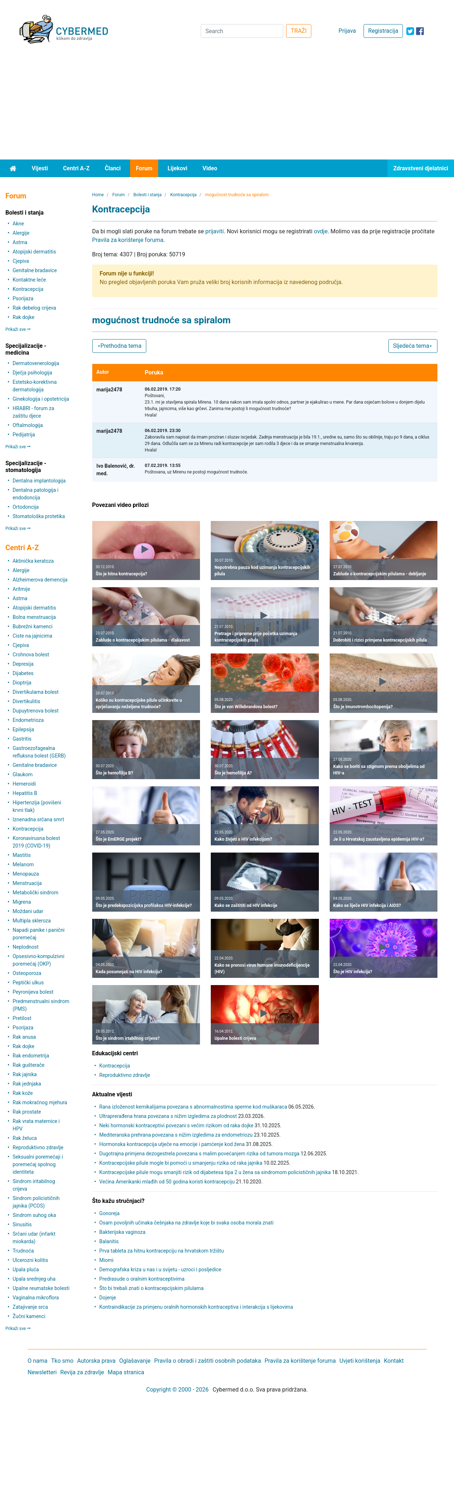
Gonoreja (109, 1213)
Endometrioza (28, 720)
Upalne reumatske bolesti (41, 1288)
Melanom (23, 864)
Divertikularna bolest (36, 692)
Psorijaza (23, 298)
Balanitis (109, 1241)
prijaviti (214, 231)
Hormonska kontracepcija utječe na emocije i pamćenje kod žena (172, 1144)
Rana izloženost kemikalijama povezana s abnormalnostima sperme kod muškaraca (193, 1107)
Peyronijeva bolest (33, 992)
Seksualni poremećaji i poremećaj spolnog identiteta (38, 1164)
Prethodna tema (119, 345)
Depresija (23, 664)
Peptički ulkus (28, 982)
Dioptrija (22, 683)
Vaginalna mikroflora (36, 1297)
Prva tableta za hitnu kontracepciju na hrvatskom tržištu (161, 1251)
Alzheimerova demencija (40, 580)
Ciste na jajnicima (32, 636)
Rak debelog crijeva (34, 308)
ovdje (321, 231)
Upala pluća (26, 1269)
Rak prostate (27, 1112)
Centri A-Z (76, 168)
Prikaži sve (18, 329)
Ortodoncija (26, 507)
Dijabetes (23, 673)
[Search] (242, 31)
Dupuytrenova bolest (36, 711)
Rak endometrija (31, 1056)
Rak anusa (24, 1037)
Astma (20, 242)
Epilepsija (23, 729)
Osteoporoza (27, 973)
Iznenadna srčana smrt (38, 819)
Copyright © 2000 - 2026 (177, 1389)
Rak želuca (25, 1138)
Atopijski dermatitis (34, 252)
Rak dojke (23, 317)
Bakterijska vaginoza (122, 1232)
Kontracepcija (28, 289)
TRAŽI (299, 30)
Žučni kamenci (29, 1316)
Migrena (22, 902)
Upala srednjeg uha (34, 1279)
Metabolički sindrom (35, 892)
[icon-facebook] (419, 31)
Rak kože (23, 1093)
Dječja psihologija (32, 373)
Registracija (383, 30)
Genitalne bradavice (35, 270)
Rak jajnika (25, 1074)
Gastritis (22, 739)
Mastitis (22, 855)
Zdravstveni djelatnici (420, 168)
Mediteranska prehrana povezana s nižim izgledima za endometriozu (176, 1135)
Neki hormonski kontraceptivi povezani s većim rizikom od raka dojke (176, 1125)
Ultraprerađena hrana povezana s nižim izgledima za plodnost (168, 1116)
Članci (113, 168)
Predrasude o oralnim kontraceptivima (142, 1279)
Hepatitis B (25, 793)
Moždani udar (28, 911)
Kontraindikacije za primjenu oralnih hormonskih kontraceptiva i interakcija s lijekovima (196, 1307)
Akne (18, 223)
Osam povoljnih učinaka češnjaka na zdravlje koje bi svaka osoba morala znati (186, 1223)
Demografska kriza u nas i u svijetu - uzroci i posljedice (160, 1269)
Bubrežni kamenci (33, 626)
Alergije (21, 233)
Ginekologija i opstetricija (41, 399)
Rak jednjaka (27, 1084)
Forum (144, 168)
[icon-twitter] (410, 31)
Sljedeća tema (413, 345)
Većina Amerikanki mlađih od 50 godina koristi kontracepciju (167, 1182)
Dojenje (107, 1297)
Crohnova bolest (31, 654)
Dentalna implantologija (39, 481)
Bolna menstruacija (34, 617)
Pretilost (22, 1018)
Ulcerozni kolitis (30, 1260)
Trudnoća (23, 1251)
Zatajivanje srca (30, 1307)
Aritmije (21, 589)
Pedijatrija (24, 434)
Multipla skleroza (32, 920)
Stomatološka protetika (39, 516)
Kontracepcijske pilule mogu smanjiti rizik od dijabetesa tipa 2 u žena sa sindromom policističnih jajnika (215, 1172)
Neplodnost (26, 947)
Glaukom (23, 774)
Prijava (347, 30)
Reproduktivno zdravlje (38, 1147)
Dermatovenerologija (36, 363)
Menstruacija (27, 883)
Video (209, 168)
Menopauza (26, 874)
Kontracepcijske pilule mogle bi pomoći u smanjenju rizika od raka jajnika (180, 1163)
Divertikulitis (26, 701)
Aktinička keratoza (33, 561)
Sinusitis (22, 1224)
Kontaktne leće (29, 280)
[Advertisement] (227, 105)
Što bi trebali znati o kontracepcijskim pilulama (151, 1288)
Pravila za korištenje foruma (128, 240)
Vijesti (40, 168)
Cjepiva (21, 261)
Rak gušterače (28, 1065)
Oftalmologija (28, 425)
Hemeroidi (24, 784)
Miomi (106, 1260)
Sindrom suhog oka (34, 1215)
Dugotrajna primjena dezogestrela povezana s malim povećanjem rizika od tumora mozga (199, 1153)
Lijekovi (177, 168)
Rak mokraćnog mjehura (40, 1102)
